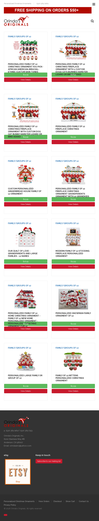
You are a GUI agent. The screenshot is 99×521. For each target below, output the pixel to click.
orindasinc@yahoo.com (20, 446)
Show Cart (70, 501)
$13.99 (25, 386)
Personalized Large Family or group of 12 (25, 376)
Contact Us (84, 501)
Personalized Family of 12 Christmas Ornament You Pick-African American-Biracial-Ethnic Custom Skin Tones (25, 68)
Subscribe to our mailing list (49, 461)
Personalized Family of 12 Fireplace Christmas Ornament (70, 129)
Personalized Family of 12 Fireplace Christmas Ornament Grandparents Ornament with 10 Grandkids (72, 192)
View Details (26, 80)
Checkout (57, 501)
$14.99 (25, 75)
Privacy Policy (10, 505)
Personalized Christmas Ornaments (19, 501)
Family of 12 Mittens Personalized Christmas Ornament (70, 378)
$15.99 (25, 137)
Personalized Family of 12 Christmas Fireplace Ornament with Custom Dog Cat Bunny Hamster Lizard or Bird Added (25, 131)
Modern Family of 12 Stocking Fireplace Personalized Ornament (72, 253)
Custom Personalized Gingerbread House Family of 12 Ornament (24, 191)
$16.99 (73, 75)
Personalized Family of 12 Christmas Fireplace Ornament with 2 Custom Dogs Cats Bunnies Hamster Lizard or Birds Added (72, 69)
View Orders (44, 501)
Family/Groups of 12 (19, 36)
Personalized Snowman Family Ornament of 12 (73, 314)
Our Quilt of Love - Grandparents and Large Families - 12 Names (23, 253)
